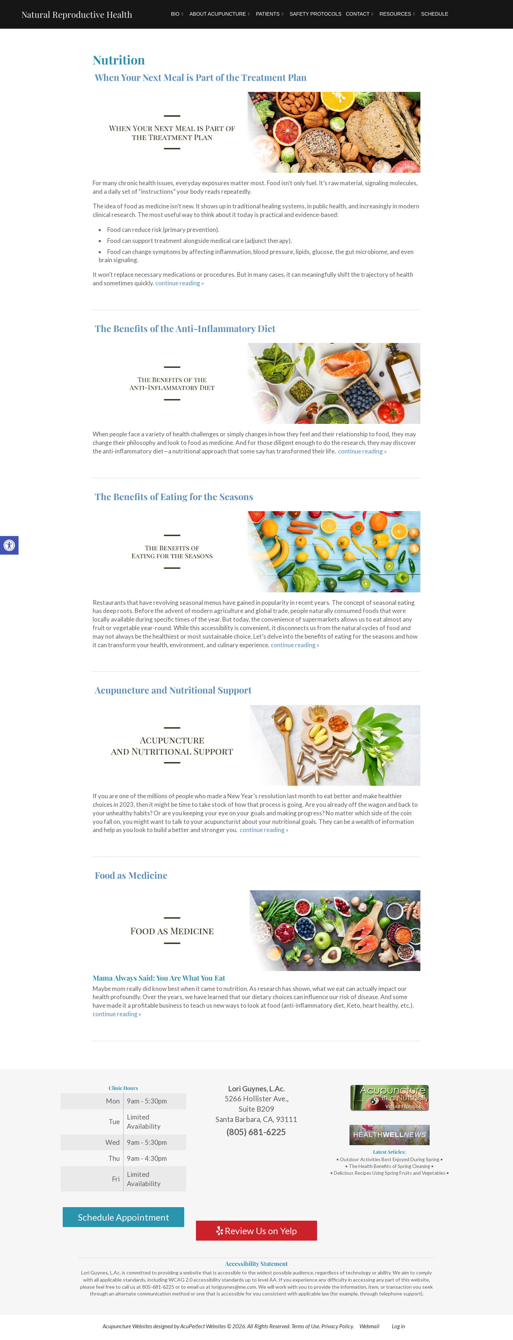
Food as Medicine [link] (131, 875)
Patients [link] (269, 14)
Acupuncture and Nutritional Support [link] (173, 690)
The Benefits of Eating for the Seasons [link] (174, 496)
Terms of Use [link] (305, 1326)
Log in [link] (398, 1326)
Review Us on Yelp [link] (256, 1230)
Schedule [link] (434, 14)
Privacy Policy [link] (337, 1326)
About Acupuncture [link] (219, 14)
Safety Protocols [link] (316, 14)
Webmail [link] (369, 1326)
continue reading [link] (179, 283)
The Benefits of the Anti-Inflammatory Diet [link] (185, 328)
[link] (9, 545)
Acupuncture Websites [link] (127, 1326)
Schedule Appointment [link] (123, 1217)
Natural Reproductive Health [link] (76, 14)
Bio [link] (177, 14)
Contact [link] (359, 14)
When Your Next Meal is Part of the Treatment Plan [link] (201, 77)
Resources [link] (397, 14)
